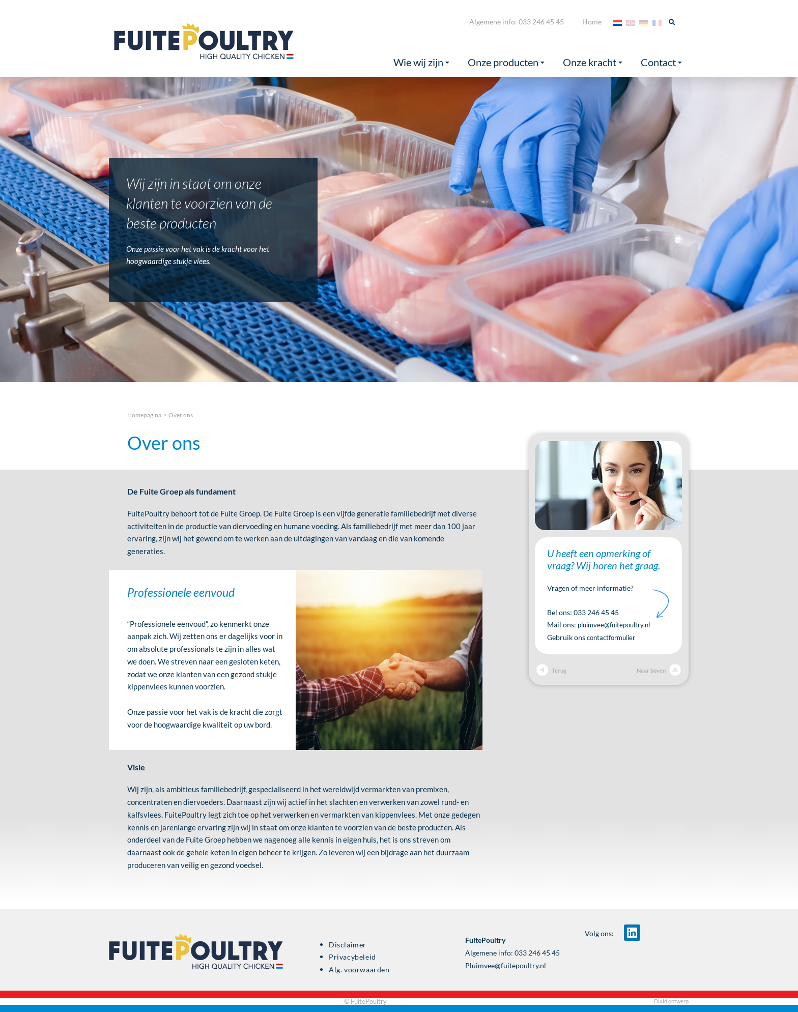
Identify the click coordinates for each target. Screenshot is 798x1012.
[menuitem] (617, 22)
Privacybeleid (352, 957)
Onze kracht (592, 62)
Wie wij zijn (421, 62)
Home (592, 21)
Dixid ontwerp (671, 1001)
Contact (661, 62)
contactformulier (614, 637)
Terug (551, 670)
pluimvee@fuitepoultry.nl (618, 625)
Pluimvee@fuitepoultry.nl (505, 966)
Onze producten (506, 62)
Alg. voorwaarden (359, 970)
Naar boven (658, 670)
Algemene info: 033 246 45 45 (516, 21)
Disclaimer (347, 945)
